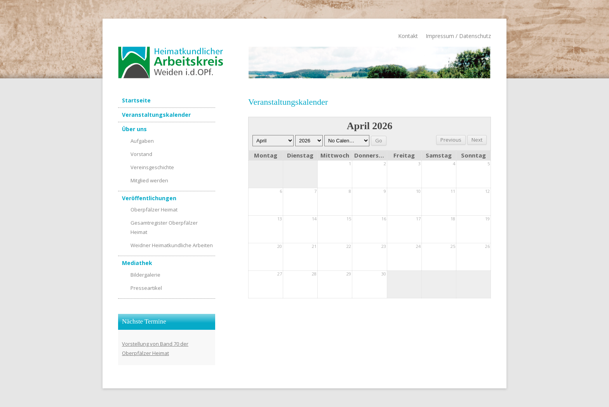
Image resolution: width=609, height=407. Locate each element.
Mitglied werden (149, 180)
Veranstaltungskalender (156, 114)
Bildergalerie (145, 274)
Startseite (136, 100)
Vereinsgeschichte (152, 167)
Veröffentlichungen (149, 198)
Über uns (134, 129)
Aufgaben (142, 140)
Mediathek (137, 263)
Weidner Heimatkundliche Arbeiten (171, 245)
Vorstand (141, 154)
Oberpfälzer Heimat (153, 209)
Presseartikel (146, 287)
